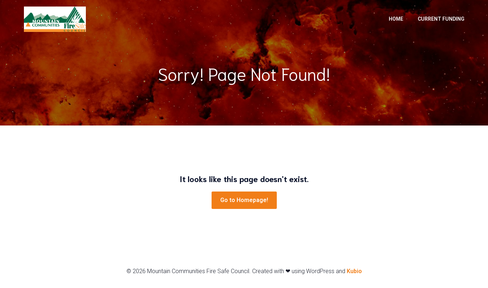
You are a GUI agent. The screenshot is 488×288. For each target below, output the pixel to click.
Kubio (354, 272)
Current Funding (441, 19)
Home (396, 19)
